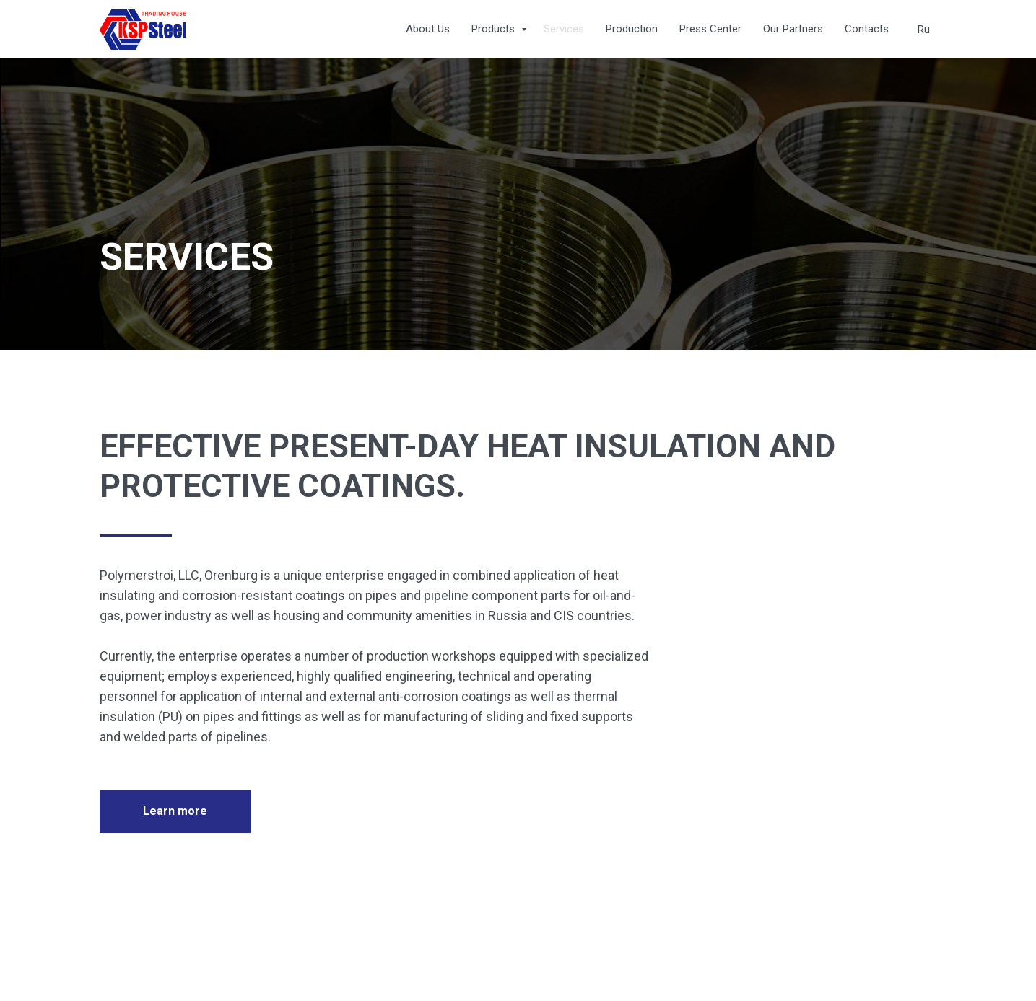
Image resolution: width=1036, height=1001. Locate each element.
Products (494, 28)
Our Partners (793, 28)
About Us (428, 28)
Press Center (710, 28)
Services (564, 28)
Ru (924, 29)
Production (632, 28)
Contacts (867, 28)
